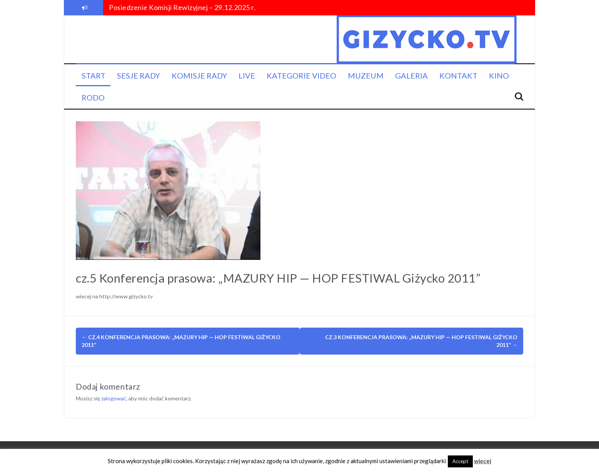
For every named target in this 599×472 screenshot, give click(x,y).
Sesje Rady (138, 75)
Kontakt (458, 75)
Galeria (411, 75)
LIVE (247, 75)
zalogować (113, 398)
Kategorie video (301, 75)
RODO (93, 97)
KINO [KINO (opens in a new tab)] (499, 75)
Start (93, 75)
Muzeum (366, 75)
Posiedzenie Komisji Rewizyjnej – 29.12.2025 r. (182, 7)
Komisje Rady (199, 75)
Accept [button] (460, 461)
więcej (482, 460)
